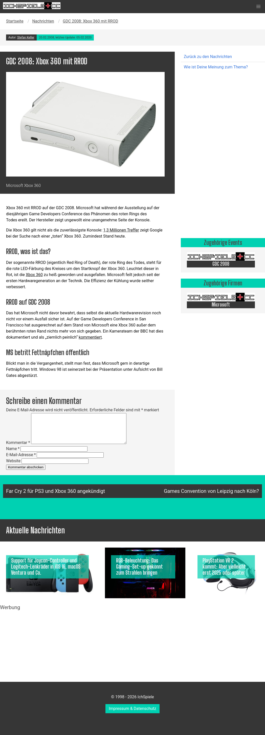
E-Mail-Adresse (21, 454)
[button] (258, 6)
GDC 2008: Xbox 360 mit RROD (90, 21)
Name (13, 448)
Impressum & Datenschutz (132, 708)
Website (13, 460)
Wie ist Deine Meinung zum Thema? (216, 67)
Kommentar (18, 442)
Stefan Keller (25, 37)
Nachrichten (43, 21)
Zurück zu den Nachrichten (208, 56)
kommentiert (90, 337)
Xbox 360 (34, 274)
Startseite (15, 21)
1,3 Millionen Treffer (121, 230)
